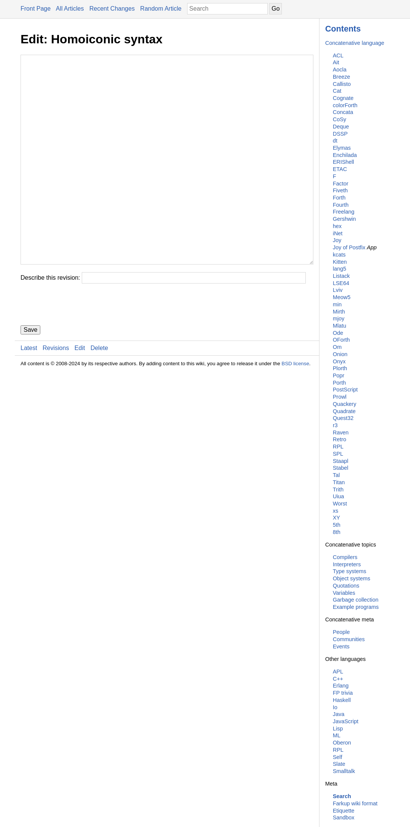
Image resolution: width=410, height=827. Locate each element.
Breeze (341, 77)
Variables (344, 593)
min (337, 304)
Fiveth (340, 190)
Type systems (349, 571)
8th (336, 532)
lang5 (339, 269)
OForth (341, 340)
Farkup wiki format (355, 803)
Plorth (340, 368)
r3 (335, 425)
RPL (338, 447)
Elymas (342, 148)
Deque (341, 127)
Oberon (342, 743)
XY (336, 518)
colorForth (345, 105)
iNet (338, 233)
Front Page (36, 8)
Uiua (338, 496)
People (341, 632)
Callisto (342, 84)
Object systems (351, 578)
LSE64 (341, 283)
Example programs (356, 607)
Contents (343, 28)
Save (30, 375)
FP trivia (343, 693)
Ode (338, 333)
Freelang (343, 212)
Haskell (342, 700)
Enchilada (345, 155)
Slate (339, 764)
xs (335, 511)
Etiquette (343, 811)
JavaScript (345, 721)
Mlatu (339, 326)
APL (338, 672)
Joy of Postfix (349, 247)
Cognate (343, 98)
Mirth (339, 312)
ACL (338, 55)
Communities (349, 639)
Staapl (340, 461)
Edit (80, 393)
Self (337, 757)
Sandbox (343, 817)
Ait (336, 62)
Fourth (341, 205)
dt (335, 141)
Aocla (339, 70)
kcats (339, 255)
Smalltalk (344, 771)
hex (337, 226)
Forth (339, 198)
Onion (340, 354)
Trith (338, 489)
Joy (337, 240)
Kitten (340, 262)
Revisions (56, 393)
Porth (339, 383)
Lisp (338, 729)
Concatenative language (354, 43)
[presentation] (78, 350)
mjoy (338, 318)
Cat (337, 91)
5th (336, 525)
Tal (336, 475)
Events (341, 646)
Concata (343, 112)
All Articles (70, 8)
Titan (339, 482)
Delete (99, 393)
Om (337, 347)
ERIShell (343, 162)
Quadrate (344, 411)
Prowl (339, 397)
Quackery (344, 404)
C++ (338, 679)
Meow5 (341, 297)
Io (335, 707)
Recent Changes (112, 8)
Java (338, 714)
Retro (339, 439)
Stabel (340, 468)
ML (336, 735)
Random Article (161, 8)
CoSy (339, 119)
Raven (341, 432)
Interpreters (347, 564)
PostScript (345, 390)
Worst (340, 504)
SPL (338, 454)
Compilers (345, 557)
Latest (29, 393)
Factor (340, 184)
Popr (338, 375)
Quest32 (343, 418)
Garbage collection (355, 600)
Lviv (338, 290)
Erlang (341, 686)
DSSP (340, 134)
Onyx (339, 361)
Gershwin (344, 219)
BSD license (295, 409)
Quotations (346, 586)
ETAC (340, 169)
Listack (341, 276)
